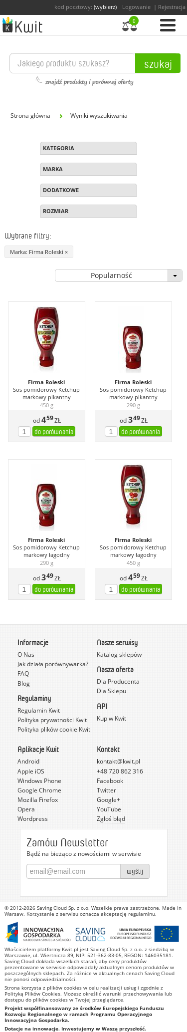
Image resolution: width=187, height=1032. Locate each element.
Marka (53, 169)
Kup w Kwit (111, 718)
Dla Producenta (118, 681)
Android (28, 761)
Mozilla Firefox (37, 799)
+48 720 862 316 (120, 771)
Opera (26, 809)
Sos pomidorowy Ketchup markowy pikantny (46, 393)
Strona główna (30, 115)
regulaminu (141, 913)
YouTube (109, 809)
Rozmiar (55, 211)
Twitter (106, 790)
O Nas (25, 654)
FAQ (23, 673)
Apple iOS (30, 771)
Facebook (110, 780)
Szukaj (158, 63)
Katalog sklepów (119, 654)
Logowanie (136, 6)
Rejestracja (172, 6)
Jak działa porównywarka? (52, 664)
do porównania (53, 431)
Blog (23, 683)
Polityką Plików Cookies (32, 993)
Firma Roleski (46, 382)
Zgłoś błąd (111, 818)
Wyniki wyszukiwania (99, 115)
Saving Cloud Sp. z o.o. (63, 907)
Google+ (108, 799)
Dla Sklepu (111, 691)
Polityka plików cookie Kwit (53, 729)
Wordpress (32, 818)
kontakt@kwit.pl (118, 761)
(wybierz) (105, 6)
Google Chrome (39, 790)
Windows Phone (39, 780)
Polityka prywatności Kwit (52, 720)
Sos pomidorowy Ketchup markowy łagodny (46, 551)
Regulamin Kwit (38, 710)
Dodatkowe (61, 190)
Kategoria (58, 148)
